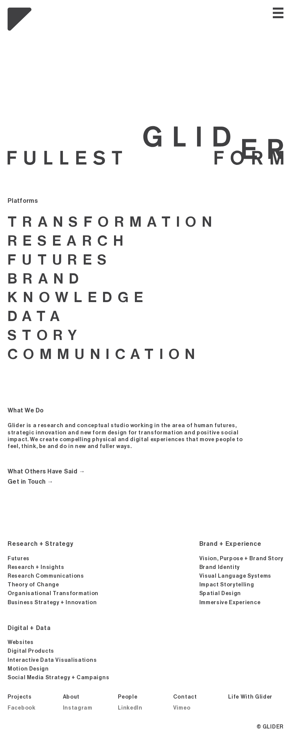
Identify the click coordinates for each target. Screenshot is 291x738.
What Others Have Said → (46, 471)
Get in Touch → (30, 482)
